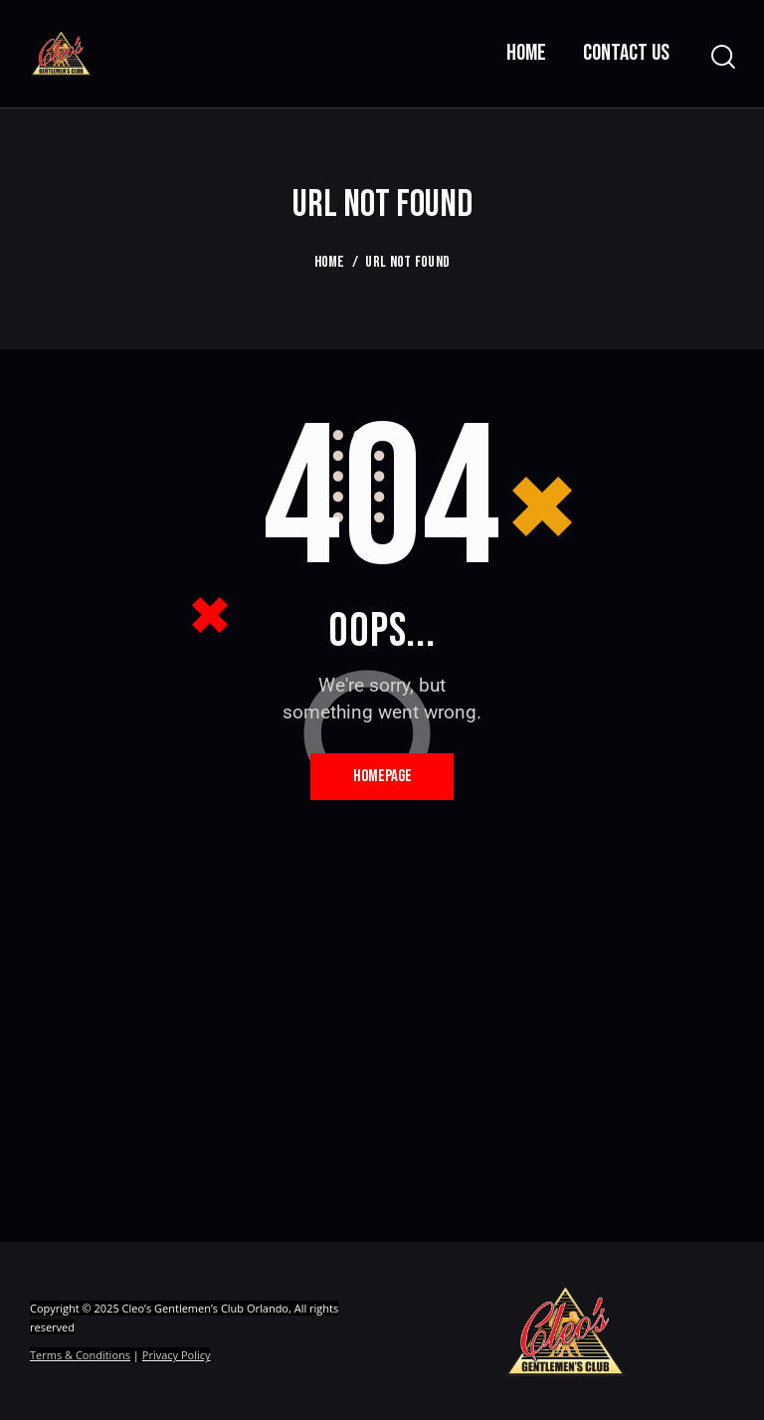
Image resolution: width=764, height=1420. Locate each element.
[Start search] (721, 57)
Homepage (382, 778)
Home (329, 262)
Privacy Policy (176, 1359)
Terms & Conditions (80, 1359)
